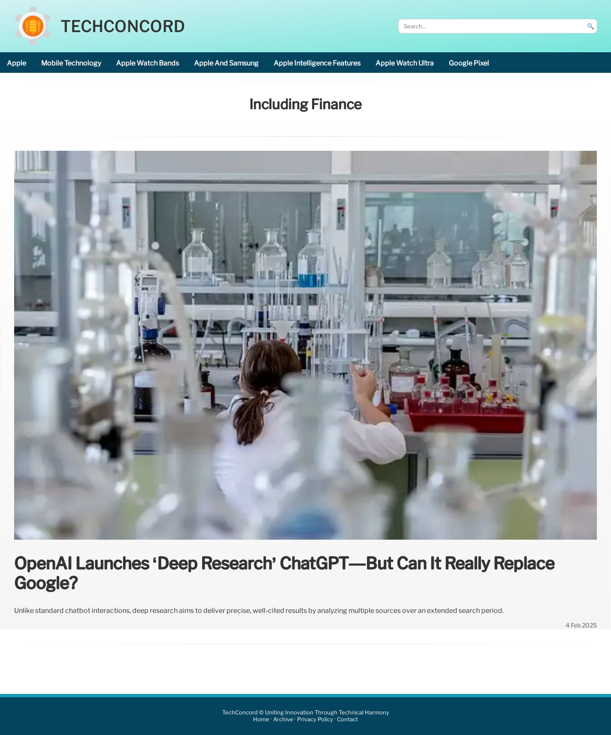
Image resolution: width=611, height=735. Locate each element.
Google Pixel (469, 63)
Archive (283, 719)
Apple (16, 63)
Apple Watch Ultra (405, 63)
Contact (347, 719)
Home (261, 719)
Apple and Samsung (226, 63)
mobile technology (71, 63)
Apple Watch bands (147, 63)
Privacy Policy (315, 719)
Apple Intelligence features (317, 63)
